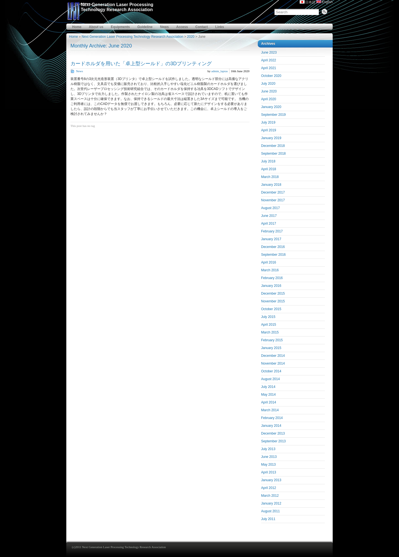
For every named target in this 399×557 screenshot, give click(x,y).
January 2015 (271, 348)
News (164, 27)
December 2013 (273, 433)
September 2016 (273, 255)
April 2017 (268, 223)
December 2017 (273, 192)
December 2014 (273, 356)
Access (182, 27)
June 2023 (269, 52)
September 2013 (273, 441)
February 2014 (272, 418)
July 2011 (268, 519)
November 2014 (273, 363)
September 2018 (273, 153)
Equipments (120, 27)
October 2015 (271, 309)
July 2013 (268, 449)
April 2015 (268, 325)
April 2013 (268, 472)
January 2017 (271, 239)
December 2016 (273, 247)
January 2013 (271, 480)
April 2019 (268, 130)
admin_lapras (219, 71)
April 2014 (268, 402)
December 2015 (273, 293)
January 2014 (271, 426)
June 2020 (269, 91)
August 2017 (270, 208)
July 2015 (268, 317)
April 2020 (268, 99)
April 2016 (268, 262)
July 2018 (268, 161)
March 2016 (270, 270)
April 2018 (268, 169)
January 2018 (271, 185)
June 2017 (269, 216)
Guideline (145, 27)
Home (76, 27)
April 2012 (268, 488)
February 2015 (272, 340)
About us (96, 27)
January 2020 (271, 107)
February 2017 (272, 231)
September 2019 (273, 115)
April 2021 (268, 68)
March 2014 (270, 410)
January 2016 (271, 286)
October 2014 (271, 371)
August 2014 (270, 379)
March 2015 (270, 332)
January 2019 (271, 138)
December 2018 (273, 146)
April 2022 (268, 60)
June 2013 (269, 457)
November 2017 (273, 200)
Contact (201, 27)
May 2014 (268, 395)
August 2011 (270, 511)
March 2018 (270, 177)
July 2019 (268, 122)
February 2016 (272, 278)
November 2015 (273, 301)
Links (219, 27)
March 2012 (270, 496)
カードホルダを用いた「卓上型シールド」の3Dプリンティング (141, 63)
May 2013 (268, 464)
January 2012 (271, 503)
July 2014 (268, 387)
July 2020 (268, 84)
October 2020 (271, 76)
